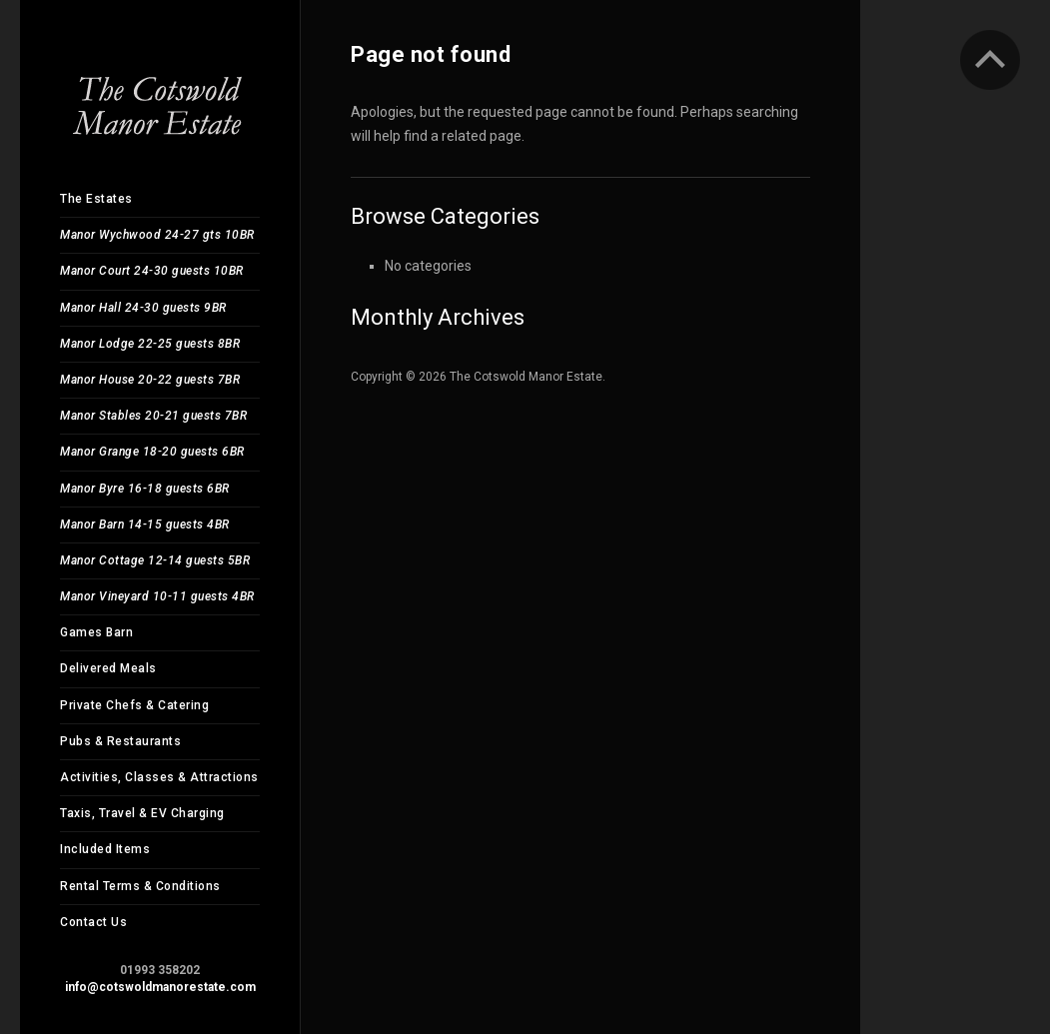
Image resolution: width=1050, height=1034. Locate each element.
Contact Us (93, 922)
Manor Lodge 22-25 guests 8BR (150, 344)
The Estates (96, 199)
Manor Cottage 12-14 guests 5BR (155, 560)
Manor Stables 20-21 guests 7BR (153, 416)
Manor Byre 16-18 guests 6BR (145, 489)
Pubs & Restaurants (120, 741)
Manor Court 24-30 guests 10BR (152, 271)
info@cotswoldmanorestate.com (160, 987)
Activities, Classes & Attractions (159, 777)
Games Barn (96, 632)
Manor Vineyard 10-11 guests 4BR (157, 596)
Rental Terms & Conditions (140, 886)
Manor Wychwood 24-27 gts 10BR (157, 235)
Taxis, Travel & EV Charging (142, 813)
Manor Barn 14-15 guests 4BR (145, 524)
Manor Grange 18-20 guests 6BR (152, 452)
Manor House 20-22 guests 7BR (150, 380)
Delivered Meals (108, 668)
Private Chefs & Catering (134, 705)
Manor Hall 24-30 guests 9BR (143, 308)
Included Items (105, 849)
